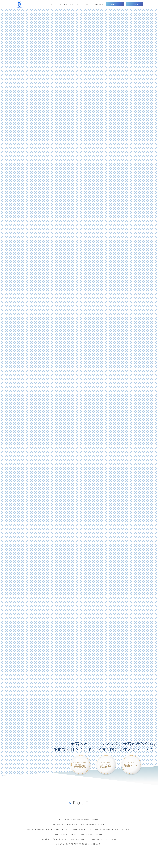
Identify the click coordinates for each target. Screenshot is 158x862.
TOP (54, 4)
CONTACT (115, 4)
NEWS (99, 4)
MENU (63, 4)
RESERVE (134, 4)
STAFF (74, 4)
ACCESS (87, 4)
